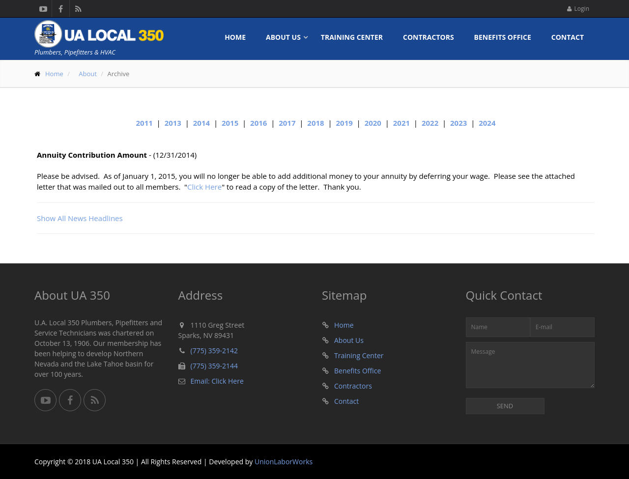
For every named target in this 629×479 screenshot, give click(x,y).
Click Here (204, 187)
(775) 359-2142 (214, 350)
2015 (230, 123)
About (88, 73)
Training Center (352, 37)
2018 (315, 123)
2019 (344, 123)
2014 (201, 123)
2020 (373, 123)
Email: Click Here (217, 381)
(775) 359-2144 (214, 365)
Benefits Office (502, 37)
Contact (567, 37)
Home (235, 37)
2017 (287, 123)
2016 (258, 123)
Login (578, 8)
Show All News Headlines (80, 218)
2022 (430, 123)
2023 (458, 123)
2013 (173, 123)
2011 (144, 123)
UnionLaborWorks (284, 461)
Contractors (428, 37)
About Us (283, 37)
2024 (487, 123)
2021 (401, 123)
